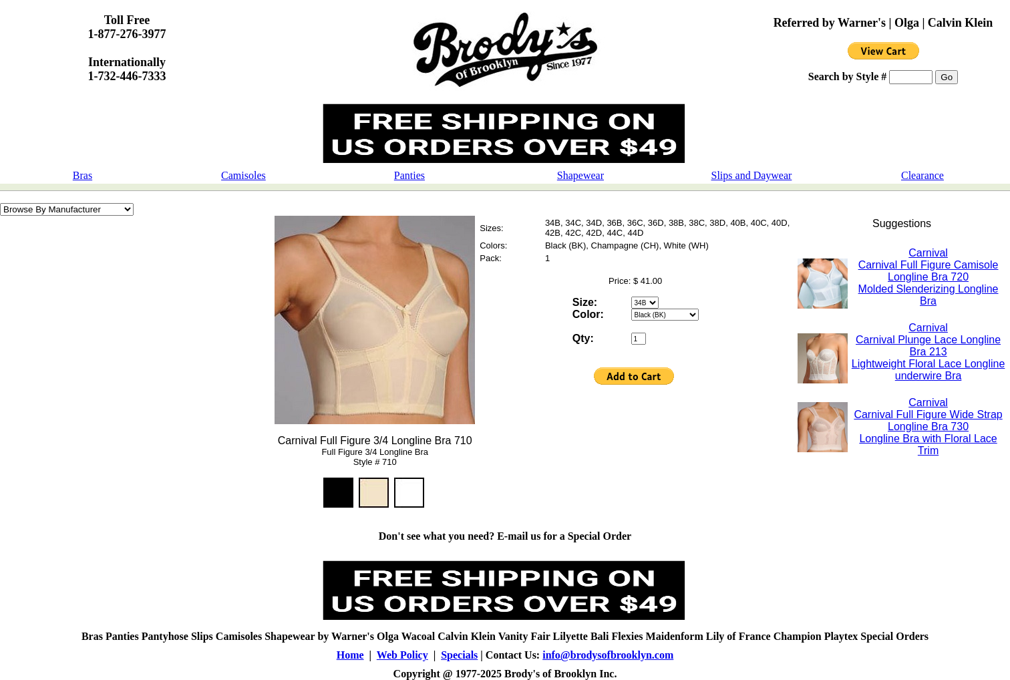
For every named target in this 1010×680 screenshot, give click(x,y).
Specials (459, 655)
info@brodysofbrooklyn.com (607, 655)
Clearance (922, 175)
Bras (82, 175)
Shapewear (580, 175)
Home (350, 655)
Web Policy (402, 655)
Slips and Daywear (751, 175)
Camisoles (243, 175)
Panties (409, 175)
